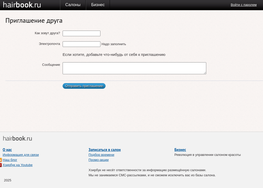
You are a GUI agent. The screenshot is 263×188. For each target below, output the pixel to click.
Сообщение (51, 65)
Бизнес (98, 5)
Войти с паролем (244, 5)
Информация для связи (21, 155)
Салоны (73, 5)
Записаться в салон (105, 149)
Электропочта (49, 44)
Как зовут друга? (47, 33)
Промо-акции (99, 160)
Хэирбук (31, 5)
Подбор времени (102, 155)
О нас (7, 149)
